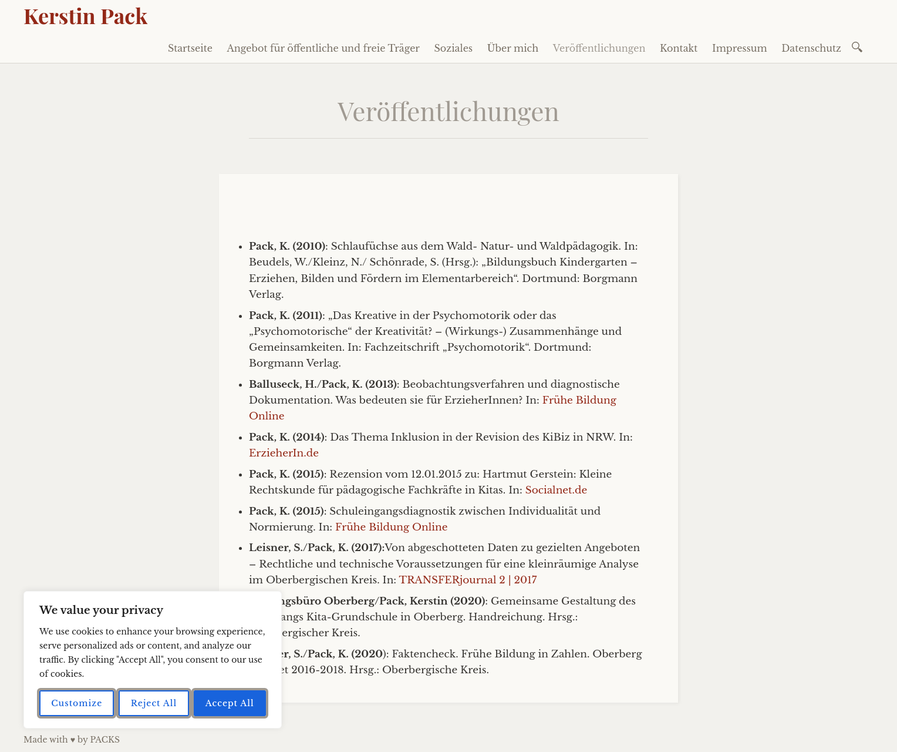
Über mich (513, 48)
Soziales (453, 48)
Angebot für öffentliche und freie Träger (323, 48)
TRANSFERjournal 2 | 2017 (468, 580)
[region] (152, 659)
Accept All (229, 703)
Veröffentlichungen (599, 48)
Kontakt (678, 48)
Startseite (190, 48)
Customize (76, 703)
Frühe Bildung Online (391, 527)
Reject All (154, 703)
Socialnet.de (556, 490)
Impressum (739, 48)
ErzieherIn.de (284, 453)
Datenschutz (811, 48)
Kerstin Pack (85, 15)
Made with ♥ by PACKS (71, 739)
